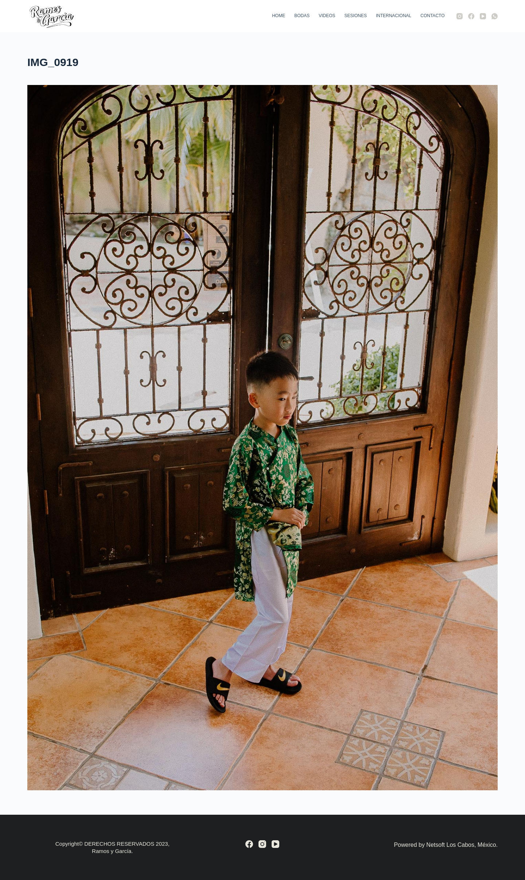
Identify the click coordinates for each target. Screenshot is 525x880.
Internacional (393, 15)
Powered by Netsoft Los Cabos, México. (446, 845)
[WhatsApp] (494, 16)
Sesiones (356, 15)
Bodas (302, 15)
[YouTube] (483, 16)
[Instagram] (459, 16)
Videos (327, 15)
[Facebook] (471, 16)
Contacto (432, 15)
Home (278, 15)
